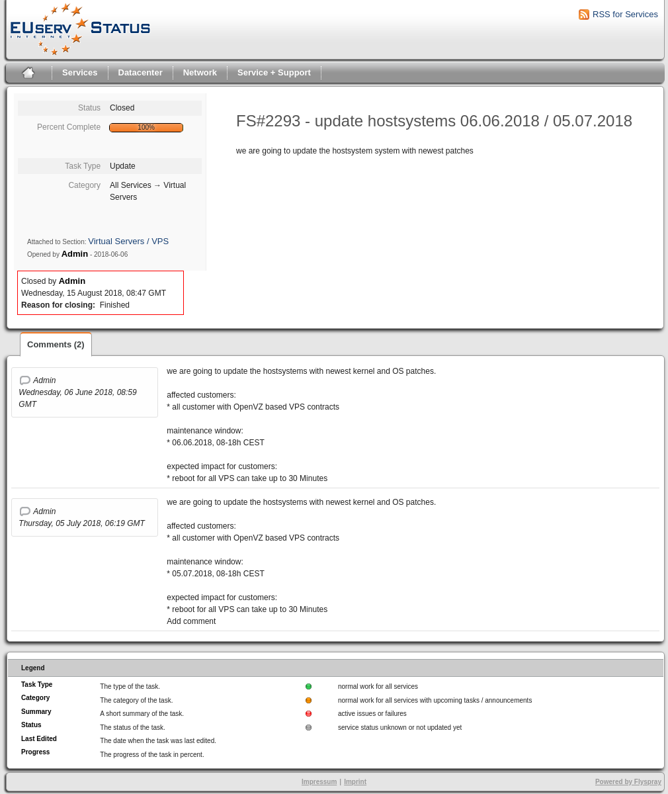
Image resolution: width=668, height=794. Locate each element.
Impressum (319, 781)
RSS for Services (625, 14)
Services (80, 72)
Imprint (355, 781)
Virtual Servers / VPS (128, 241)
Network (200, 72)
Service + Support (274, 72)
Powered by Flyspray (628, 781)
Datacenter (140, 72)
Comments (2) (56, 344)
